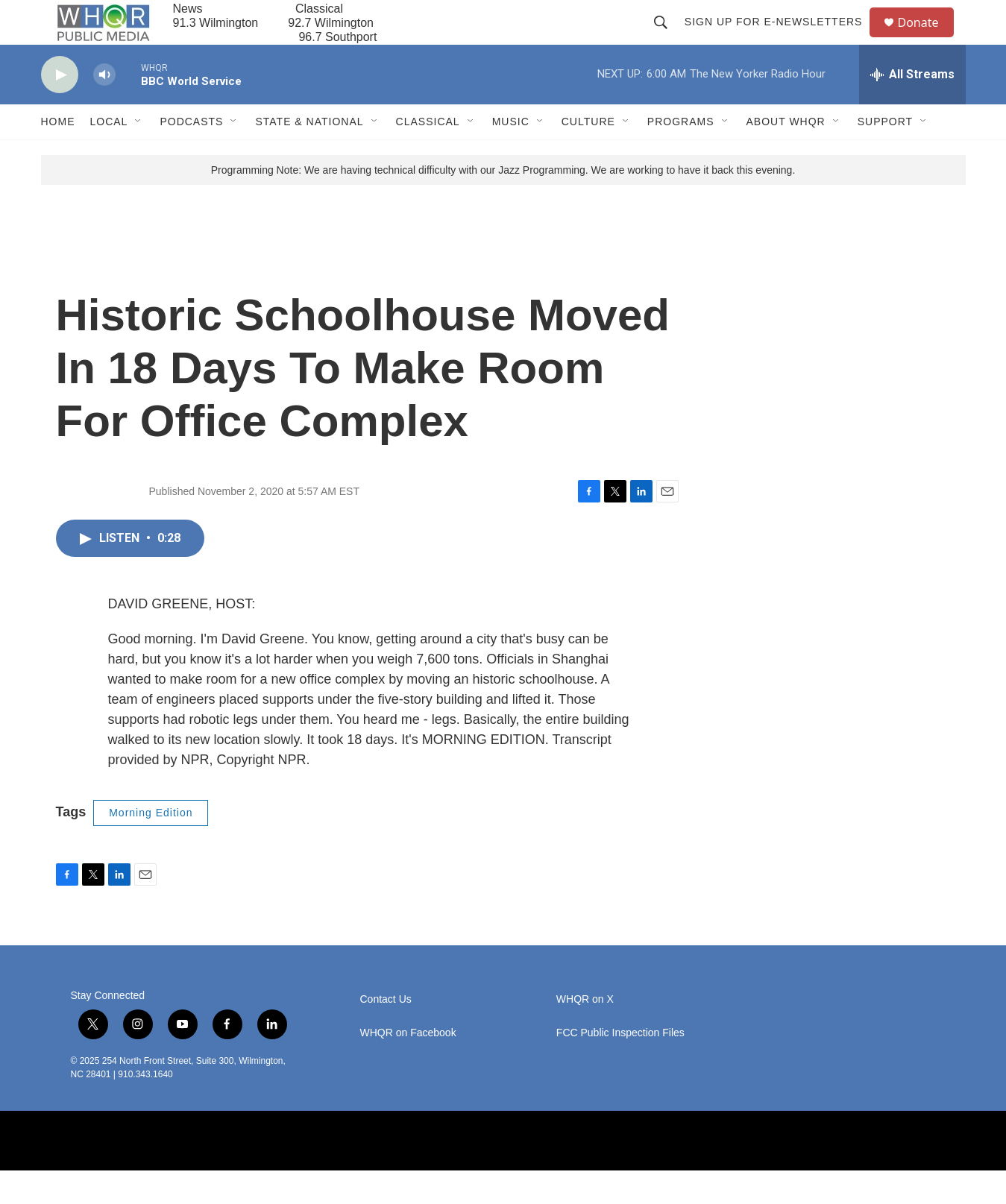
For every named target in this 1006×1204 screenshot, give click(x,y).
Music (510, 155)
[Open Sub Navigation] (139, 155)
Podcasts (191, 155)
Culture (588, 155)
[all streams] (912, 108)
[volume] (104, 108)
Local (109, 155)
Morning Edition (150, 846)
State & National (309, 155)
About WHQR (786, 155)
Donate (928, 39)
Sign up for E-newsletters (780, 39)
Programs (680, 155)
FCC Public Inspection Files (620, 1066)
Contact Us (386, 1032)
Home (58, 155)
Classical (428, 155)
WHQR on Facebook (408, 1066)
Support (885, 155)
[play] (60, 108)
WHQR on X (585, 1032)
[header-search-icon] (667, 38)
